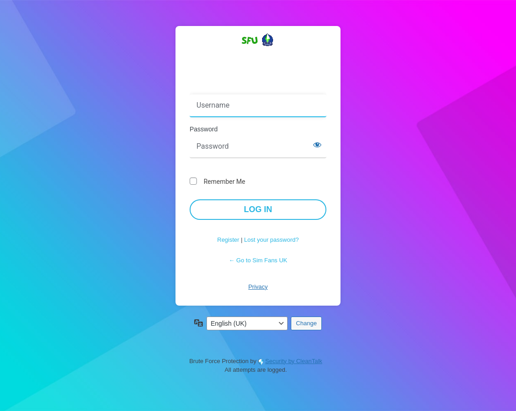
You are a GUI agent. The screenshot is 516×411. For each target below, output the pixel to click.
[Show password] (317, 144)
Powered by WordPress (258, 56)
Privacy (258, 286)
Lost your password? (271, 239)
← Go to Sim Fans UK (258, 260)
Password (203, 129)
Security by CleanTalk (293, 361)
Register (228, 239)
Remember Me (224, 181)
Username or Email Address (232, 88)
